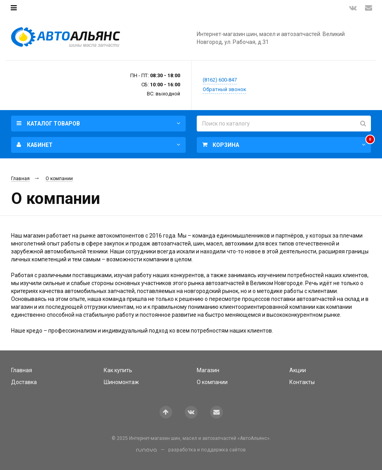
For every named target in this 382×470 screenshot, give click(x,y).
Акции (297, 370)
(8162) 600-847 (220, 80)
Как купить (118, 370)
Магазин (208, 370)
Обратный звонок (224, 89)
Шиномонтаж (121, 382)
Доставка (24, 382)
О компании (59, 178)
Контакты (302, 382)
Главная (20, 178)
